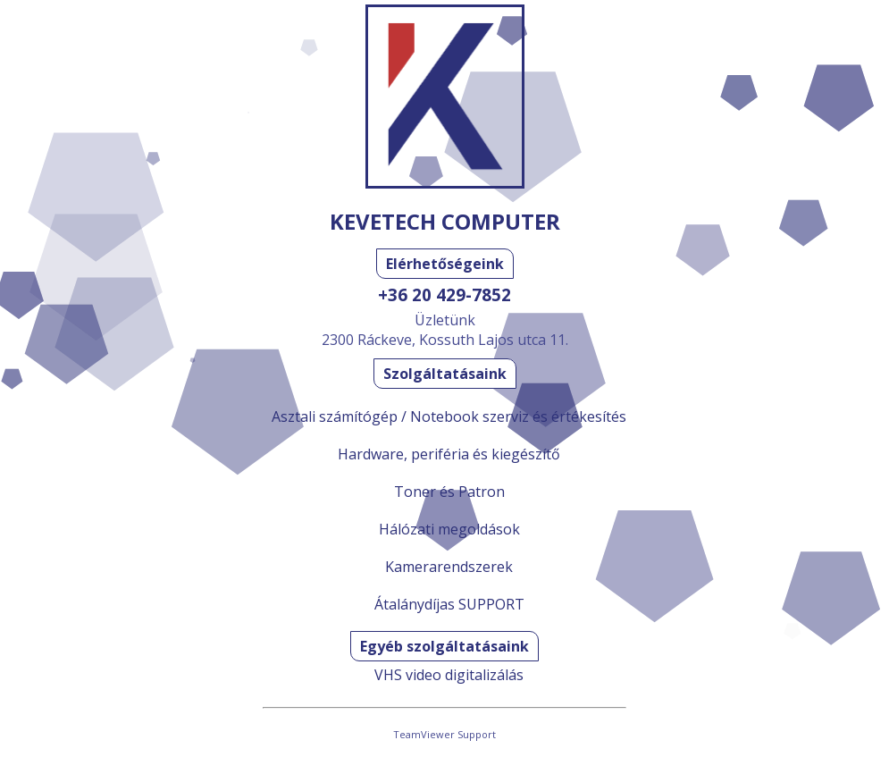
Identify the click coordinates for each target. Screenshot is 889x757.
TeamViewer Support (444, 734)
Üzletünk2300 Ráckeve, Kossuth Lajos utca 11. (445, 329)
